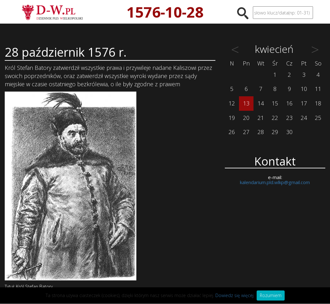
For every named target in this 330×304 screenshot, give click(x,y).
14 (261, 103)
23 (289, 117)
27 (246, 132)
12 (232, 103)
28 (261, 132)
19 (232, 117)
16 (289, 103)
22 (275, 117)
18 (318, 103)
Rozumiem (271, 295)
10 (304, 89)
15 (275, 103)
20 (246, 117)
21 (261, 117)
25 (318, 117)
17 (304, 103)
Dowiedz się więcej (234, 295)
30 (289, 132)
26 (232, 132)
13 (246, 103)
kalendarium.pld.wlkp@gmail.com (275, 182)
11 (318, 89)
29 (275, 132)
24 (304, 117)
